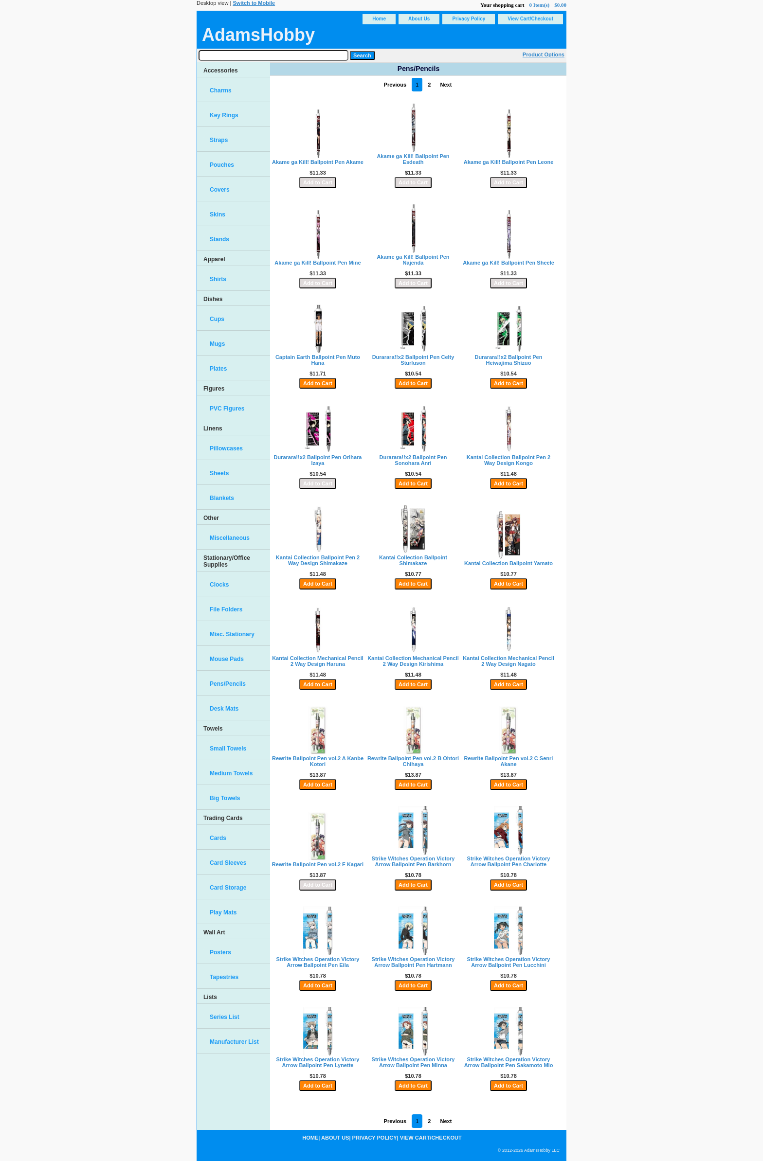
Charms (221, 90)
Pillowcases (226, 448)
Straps (219, 140)
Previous (395, 85)
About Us (419, 18)
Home (379, 18)
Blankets (222, 498)
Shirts (218, 279)
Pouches (222, 164)
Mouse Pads (227, 659)
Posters (220, 952)
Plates (218, 368)
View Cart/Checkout (530, 18)
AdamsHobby (258, 35)
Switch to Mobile (254, 3)
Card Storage (228, 887)
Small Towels (228, 748)
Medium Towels (231, 773)
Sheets (219, 473)
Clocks (219, 584)
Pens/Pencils (228, 683)
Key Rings (224, 115)
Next (446, 85)
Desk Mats (224, 708)
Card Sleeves (228, 862)
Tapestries (224, 977)
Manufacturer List (234, 1041)
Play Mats (223, 912)
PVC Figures (227, 408)
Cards (218, 838)
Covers (220, 189)
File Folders (226, 609)
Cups (217, 319)
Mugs (217, 343)
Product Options (543, 54)
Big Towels (225, 798)
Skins (217, 214)
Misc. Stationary (232, 634)
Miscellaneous (230, 538)
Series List (224, 1017)
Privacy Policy (468, 18)
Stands (219, 239)
